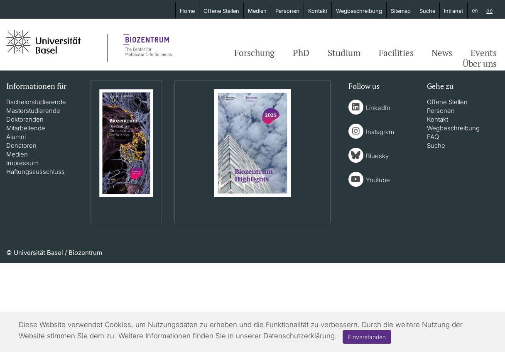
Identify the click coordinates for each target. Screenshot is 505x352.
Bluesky (377, 156)
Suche (427, 10)
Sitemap (401, 10)
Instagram (380, 132)
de (489, 11)
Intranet (453, 10)
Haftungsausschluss (35, 172)
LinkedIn (378, 108)
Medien (257, 10)
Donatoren (21, 145)
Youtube (378, 180)
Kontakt (317, 10)
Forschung (254, 53)
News (441, 53)
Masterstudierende (33, 111)
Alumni (16, 137)
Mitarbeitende (25, 128)
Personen (287, 10)
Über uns (480, 63)
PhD (301, 53)
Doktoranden (25, 119)
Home (187, 10)
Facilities (396, 53)
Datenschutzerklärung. (300, 336)
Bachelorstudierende (36, 102)
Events (484, 53)
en (475, 10)
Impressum (22, 163)
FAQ (433, 137)
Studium (344, 53)
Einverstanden (367, 336)
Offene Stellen (221, 10)
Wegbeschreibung (359, 10)
